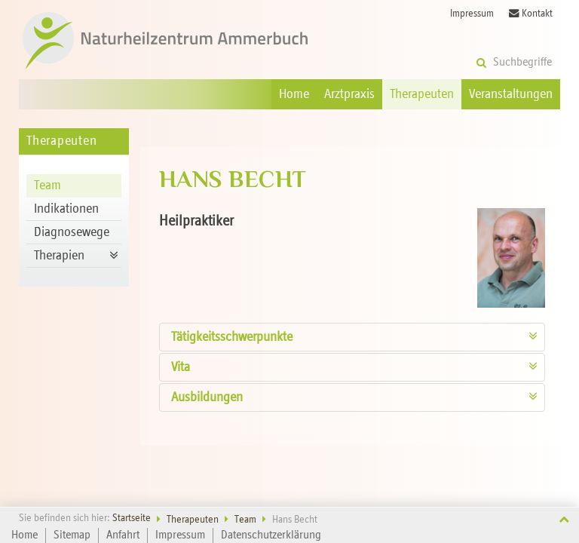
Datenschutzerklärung (271, 535)
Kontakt (531, 13)
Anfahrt (122, 535)
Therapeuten (422, 94)
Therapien (59, 255)
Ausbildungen (207, 397)
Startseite (131, 518)
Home (294, 94)
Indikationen (66, 209)
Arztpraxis (349, 94)
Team (47, 185)
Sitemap (72, 535)
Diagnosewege (71, 232)
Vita (180, 367)
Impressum (472, 14)
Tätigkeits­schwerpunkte (232, 337)
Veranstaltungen (511, 94)
